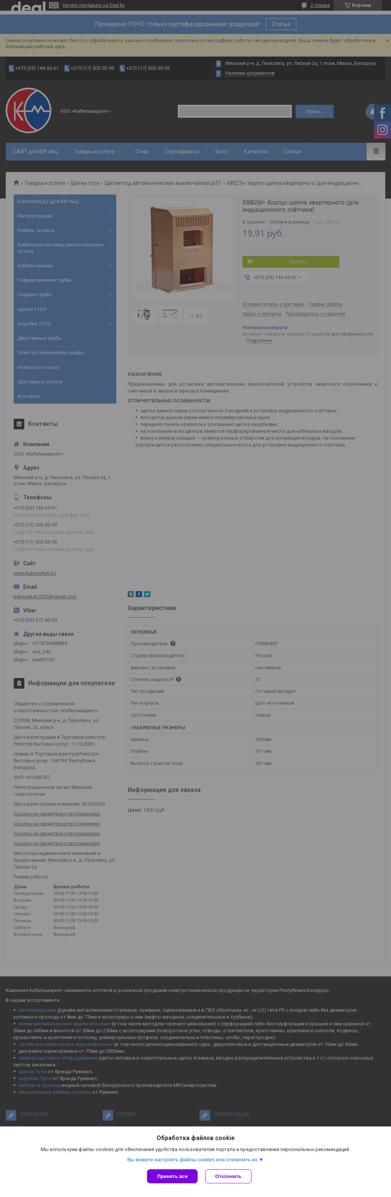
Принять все (172, 1176)
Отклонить (228, 1176)
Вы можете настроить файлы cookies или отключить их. (193, 1159)
